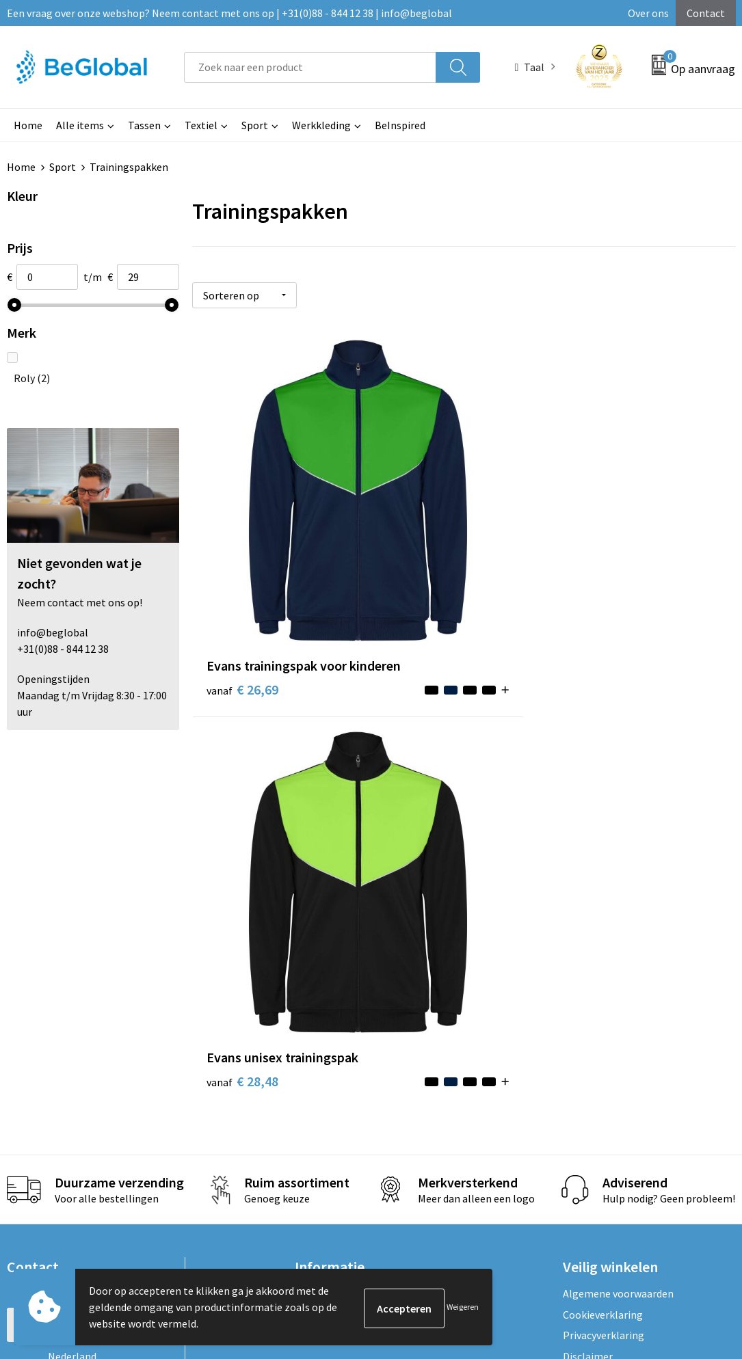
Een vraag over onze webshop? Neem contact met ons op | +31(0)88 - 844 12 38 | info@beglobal (229, 13)
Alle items (80, 125)
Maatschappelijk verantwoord (364, 923)
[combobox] (310, 67)
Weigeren (463, 1307)
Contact (706, 13)
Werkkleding (321, 125)
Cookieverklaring (603, 923)
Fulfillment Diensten (344, 943)
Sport (254, 125)
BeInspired (400, 125)
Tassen (144, 125)
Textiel (201, 125)
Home (28, 125)
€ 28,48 (406, 545)
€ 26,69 (225, 566)
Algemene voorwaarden (618, 902)
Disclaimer (588, 964)
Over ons (648, 13)
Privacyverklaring (603, 943)
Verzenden (683, 1205)
